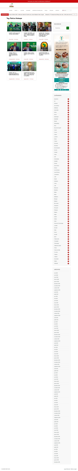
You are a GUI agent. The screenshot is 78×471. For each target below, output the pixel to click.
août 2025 (56, 292)
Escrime (55, 150)
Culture (22, 10)
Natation (55, 201)
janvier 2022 (56, 383)
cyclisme (55, 136)
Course (55, 132)
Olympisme (56, 205)
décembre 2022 (57, 360)
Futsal (55, 154)
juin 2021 (55, 398)
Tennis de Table (57, 250)
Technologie (56, 243)
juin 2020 (56, 423)
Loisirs (55, 183)
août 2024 (56, 317)
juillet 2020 (56, 421)
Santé (55, 221)
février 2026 (56, 279)
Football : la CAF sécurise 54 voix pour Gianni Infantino (14, 33)
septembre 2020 (57, 417)
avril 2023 (56, 351)
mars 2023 (56, 353)
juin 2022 (56, 372)
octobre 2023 (56, 338)
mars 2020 (56, 430)
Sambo (55, 216)
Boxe (55, 125)
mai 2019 (56, 451)
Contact (57, 10)
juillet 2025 (56, 294)
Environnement (57, 147)
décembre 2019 (57, 436)
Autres (55, 112)
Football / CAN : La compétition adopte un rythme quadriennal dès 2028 (13, 54)
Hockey (55, 163)
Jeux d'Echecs (57, 172)
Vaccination (56, 258)
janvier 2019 (56, 459)
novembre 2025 (57, 285)
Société (55, 234)
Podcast (51, 10)
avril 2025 (56, 300)
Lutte (55, 185)
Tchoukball (56, 241)
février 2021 (56, 406)
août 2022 (56, 368)
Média (55, 192)
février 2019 (56, 457)
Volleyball (56, 263)
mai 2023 (56, 349)
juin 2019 (56, 449)
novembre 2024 (57, 311)
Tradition (55, 254)
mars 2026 (56, 277)
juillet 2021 (56, 396)
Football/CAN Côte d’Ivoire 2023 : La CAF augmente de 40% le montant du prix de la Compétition (29, 74)
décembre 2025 (57, 283)
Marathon (56, 190)
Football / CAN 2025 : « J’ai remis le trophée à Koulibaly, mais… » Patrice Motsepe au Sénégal (29, 34)
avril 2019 (56, 453)
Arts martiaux (56, 105)
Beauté (55, 121)
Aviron (55, 114)
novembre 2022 (57, 362)
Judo (55, 176)
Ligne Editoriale (67, 469)
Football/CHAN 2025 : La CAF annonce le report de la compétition (44, 54)
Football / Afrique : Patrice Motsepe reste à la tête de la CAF (29, 54)
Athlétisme (56, 107)
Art (54, 101)
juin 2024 (56, 321)
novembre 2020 (57, 413)
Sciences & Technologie (37, 10)
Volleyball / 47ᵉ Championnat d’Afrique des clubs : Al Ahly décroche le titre (60, 14)
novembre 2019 (57, 438)
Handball (55, 161)
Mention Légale (74, 469)
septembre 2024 (57, 315)
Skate (55, 230)
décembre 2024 (57, 309)
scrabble (55, 225)
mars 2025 (56, 302)
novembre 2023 (57, 336)
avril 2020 (56, 428)
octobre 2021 (56, 389)
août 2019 (56, 445)
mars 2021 (56, 404)
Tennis (55, 247)
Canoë (55, 130)
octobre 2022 (56, 364)
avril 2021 (56, 402)
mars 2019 (56, 455)
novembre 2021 (57, 387)
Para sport (56, 207)
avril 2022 (56, 377)
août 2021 (56, 394)
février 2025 (56, 304)
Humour (55, 167)
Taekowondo (56, 238)
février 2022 (56, 381)
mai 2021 (55, 400)
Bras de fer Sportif (57, 127)
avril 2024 (56, 326)
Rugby (55, 214)
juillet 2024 (56, 319)
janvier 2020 (56, 434)
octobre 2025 (56, 287)
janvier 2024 (56, 332)
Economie (28, 10)
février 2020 (56, 432)
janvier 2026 (56, 281)
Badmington (56, 116)
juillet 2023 (56, 345)
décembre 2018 (57, 462)
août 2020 (56, 419)
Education (56, 145)
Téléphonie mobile (57, 245)
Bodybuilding (56, 123)
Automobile (56, 110)
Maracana (56, 187)
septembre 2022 (57, 366)
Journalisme (56, 174)
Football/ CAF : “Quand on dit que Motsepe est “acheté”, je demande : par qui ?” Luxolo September (44, 34)
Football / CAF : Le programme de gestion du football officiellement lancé (14, 73)
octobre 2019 (56, 440)
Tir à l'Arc (56, 252)
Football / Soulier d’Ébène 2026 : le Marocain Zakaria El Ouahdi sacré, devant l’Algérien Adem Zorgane (26, 14)
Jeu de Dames (56, 170)
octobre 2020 (56, 415)
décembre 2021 (57, 385)
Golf (55, 156)
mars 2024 (56, 328)
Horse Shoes (56, 165)
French (64, 10)
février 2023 (56, 355)
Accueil (10, 10)
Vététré (55, 261)
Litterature (56, 181)
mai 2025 (56, 298)
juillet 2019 (56, 447)
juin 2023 (56, 347)
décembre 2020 (57, 411)
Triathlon (55, 256)
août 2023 (56, 343)
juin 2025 (56, 296)
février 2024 (56, 330)
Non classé (56, 203)
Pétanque (56, 210)
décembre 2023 (57, 334)
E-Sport (55, 141)
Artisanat (55, 103)
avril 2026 (56, 275)
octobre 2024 (56, 313)
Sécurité (55, 227)
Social (46, 10)
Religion (55, 212)
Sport (16, 10)
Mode (55, 194)
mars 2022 (56, 379)
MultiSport (56, 196)
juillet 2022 (56, 370)
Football (55, 152)
